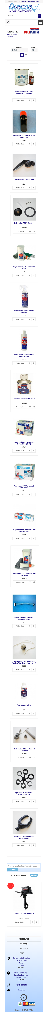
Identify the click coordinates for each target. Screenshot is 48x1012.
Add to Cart (20, 100)
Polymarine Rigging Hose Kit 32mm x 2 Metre (24, 618)
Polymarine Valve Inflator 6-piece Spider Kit (24, 793)
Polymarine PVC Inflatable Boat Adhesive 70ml (24, 530)
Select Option (19, 407)
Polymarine (10, 36)
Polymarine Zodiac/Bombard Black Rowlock (24, 837)
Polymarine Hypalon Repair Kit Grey (24, 268)
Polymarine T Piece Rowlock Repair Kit (24, 750)
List (26, 55)
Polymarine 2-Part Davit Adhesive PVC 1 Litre (24, 92)
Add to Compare (33, 100)
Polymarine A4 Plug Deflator (24, 179)
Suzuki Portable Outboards (24, 913)
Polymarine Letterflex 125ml (24, 398)
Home (8, 34)
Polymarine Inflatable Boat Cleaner (24, 311)
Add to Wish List (29, 100)
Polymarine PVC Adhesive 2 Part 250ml (24, 487)
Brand (15, 34)
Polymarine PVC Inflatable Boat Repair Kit (24, 574)
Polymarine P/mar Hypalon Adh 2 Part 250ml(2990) (24, 443)
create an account (34, 1)
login (24, 1)
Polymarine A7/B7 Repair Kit (24, 223)
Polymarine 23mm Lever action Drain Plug (24, 136)
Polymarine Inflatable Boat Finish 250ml (24, 355)
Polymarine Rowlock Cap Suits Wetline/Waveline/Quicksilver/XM (24, 662)
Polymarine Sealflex (24, 705)
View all (34, 875)
